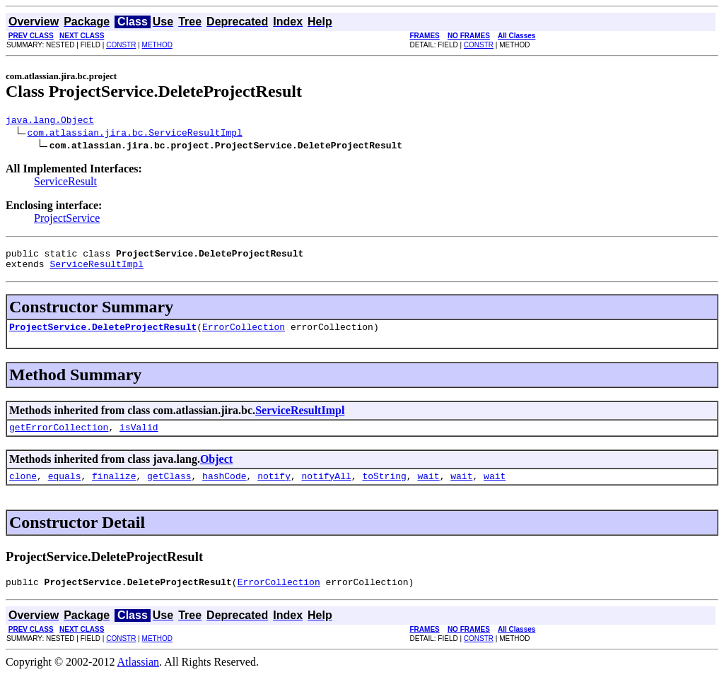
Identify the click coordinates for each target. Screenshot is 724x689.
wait (428, 488)
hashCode (224, 488)
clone (23, 488)
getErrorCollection (58, 437)
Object (216, 470)
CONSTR (121, 45)
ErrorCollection (243, 335)
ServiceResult (65, 183)
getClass (169, 488)
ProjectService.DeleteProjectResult (103, 335)
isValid (138, 437)
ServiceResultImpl (96, 270)
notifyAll (326, 488)
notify (274, 488)
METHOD (157, 45)
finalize (114, 488)
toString (384, 488)
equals (64, 488)
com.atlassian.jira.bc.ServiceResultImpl (135, 134)
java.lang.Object (50, 121)
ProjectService (67, 220)
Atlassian (138, 677)
